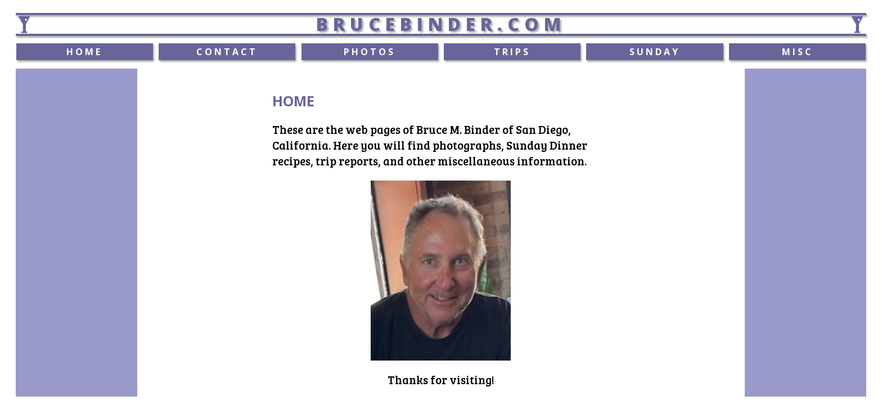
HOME (84, 52)
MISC (797, 52)
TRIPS (512, 52)
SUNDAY (654, 52)
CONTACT (227, 52)
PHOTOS (369, 52)
